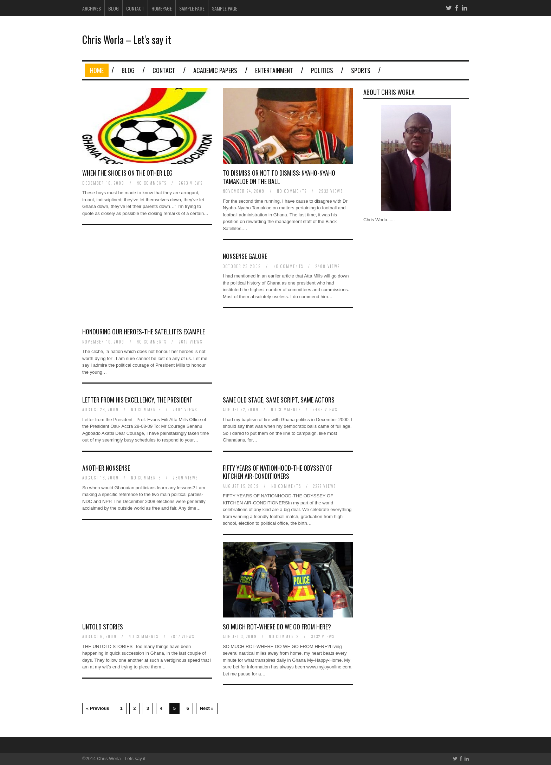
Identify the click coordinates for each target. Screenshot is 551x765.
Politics (322, 70)
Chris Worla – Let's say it (126, 39)
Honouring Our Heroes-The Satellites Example (143, 331)
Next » (207, 708)
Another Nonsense (106, 467)
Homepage (161, 8)
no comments (152, 183)
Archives (91, 8)
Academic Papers (215, 70)
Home (97, 70)
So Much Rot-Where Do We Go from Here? (277, 626)
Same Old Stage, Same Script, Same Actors (279, 399)
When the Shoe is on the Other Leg (127, 172)
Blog (113, 8)
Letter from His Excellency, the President (137, 399)
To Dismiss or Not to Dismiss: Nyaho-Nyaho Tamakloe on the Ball (279, 176)
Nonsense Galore (245, 256)
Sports (360, 70)
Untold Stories (102, 626)
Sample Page (192, 8)
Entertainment (274, 70)
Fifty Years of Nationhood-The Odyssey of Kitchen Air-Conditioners (277, 471)
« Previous (97, 708)
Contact (135, 8)
